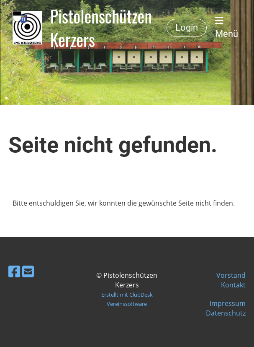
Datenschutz (226, 313)
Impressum (228, 303)
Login (186, 27)
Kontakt (233, 285)
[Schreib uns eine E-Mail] (28, 271)
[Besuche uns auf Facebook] (14, 271)
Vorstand (231, 275)
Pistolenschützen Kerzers (101, 27)
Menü (226, 27)
